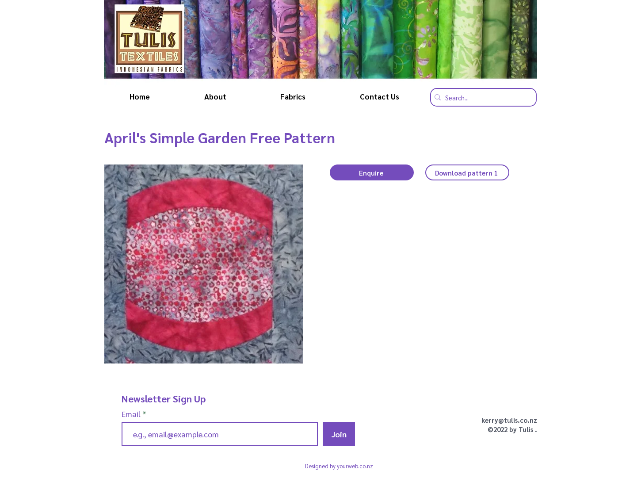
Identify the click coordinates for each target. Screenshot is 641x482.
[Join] (339, 434)
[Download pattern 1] (467, 172)
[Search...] (481, 97)
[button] (372, 172)
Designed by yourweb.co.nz (339, 466)
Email (132, 414)
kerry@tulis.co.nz (509, 420)
